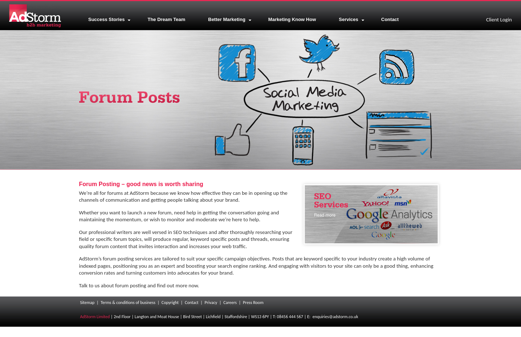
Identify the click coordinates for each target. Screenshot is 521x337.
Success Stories (109, 19)
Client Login (499, 19)
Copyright (170, 302)
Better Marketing (230, 19)
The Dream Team (166, 19)
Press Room (253, 302)
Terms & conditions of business (128, 302)
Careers (230, 302)
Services (352, 19)
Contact (390, 19)
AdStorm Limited (95, 316)
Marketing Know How (292, 19)
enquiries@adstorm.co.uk (335, 316)
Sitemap (87, 302)
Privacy (211, 302)
